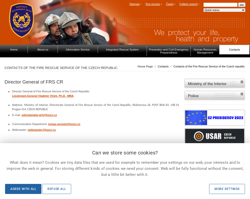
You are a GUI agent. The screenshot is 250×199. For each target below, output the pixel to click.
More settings (227, 189)
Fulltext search (188, 4)
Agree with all (23, 189)
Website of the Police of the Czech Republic (214, 95)
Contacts (163, 66)
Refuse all (56, 189)
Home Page (145, 66)
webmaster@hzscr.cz (42, 129)
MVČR (214, 83)
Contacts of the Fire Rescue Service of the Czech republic (209, 66)
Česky (170, 4)
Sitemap (134, 4)
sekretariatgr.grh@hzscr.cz (39, 114)
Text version (152, 4)
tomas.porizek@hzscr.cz (64, 124)
